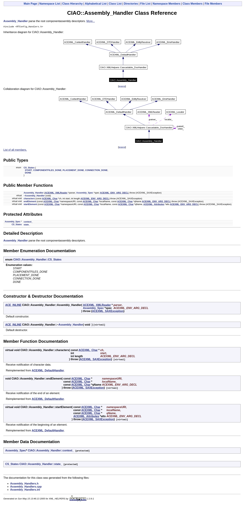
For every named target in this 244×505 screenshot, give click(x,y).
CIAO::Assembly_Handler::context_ (51, 451)
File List (145, 3)
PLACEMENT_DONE (73, 170)
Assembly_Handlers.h (24, 484)
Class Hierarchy (72, 3)
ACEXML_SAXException (108, 311)
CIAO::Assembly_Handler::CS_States (37, 260)
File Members (213, 3)
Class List (115, 3)
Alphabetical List (96, 3)
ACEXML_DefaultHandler (48, 371)
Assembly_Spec (84, 193)
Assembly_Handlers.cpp (26, 487)
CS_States (29, 168)
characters (29, 199)
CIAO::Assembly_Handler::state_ (40, 464)
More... (90, 21)
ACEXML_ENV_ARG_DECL (114, 193)
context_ (28, 222)
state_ (27, 225)
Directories (131, 3)
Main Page (30, 3)
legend (122, 86)
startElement (30, 204)
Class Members (192, 3)
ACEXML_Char (50, 199)
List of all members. (15, 150)
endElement (30, 202)
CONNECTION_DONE (96, 170)
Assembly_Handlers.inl (25, 490)
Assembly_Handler (15, 21)
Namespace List (49, 3)
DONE (28, 173)
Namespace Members (166, 3)
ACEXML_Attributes (153, 204)
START (28, 170)
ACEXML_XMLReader (56, 193)
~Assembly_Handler (34, 196)
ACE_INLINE (13, 305)
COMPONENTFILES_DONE (47, 170)
